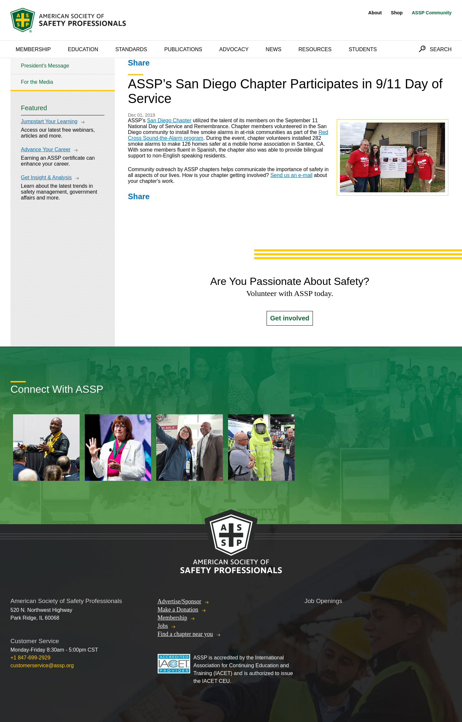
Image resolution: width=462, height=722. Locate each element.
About (375, 12)
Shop (397, 12)
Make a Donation (178, 609)
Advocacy (234, 49)
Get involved (289, 318)
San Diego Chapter (169, 120)
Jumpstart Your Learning (49, 121)
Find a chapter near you (185, 634)
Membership (33, 49)
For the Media (37, 82)
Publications (183, 49)
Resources (315, 49)
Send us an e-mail (291, 175)
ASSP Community (432, 12)
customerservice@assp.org (42, 665)
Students (363, 49)
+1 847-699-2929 (30, 657)
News (273, 49)
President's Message (45, 65)
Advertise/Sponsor (179, 601)
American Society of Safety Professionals (68, 20)
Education (83, 49)
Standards (131, 49)
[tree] (62, 74)
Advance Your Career (45, 149)
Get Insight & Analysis (46, 177)
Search (441, 49)
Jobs (163, 626)
